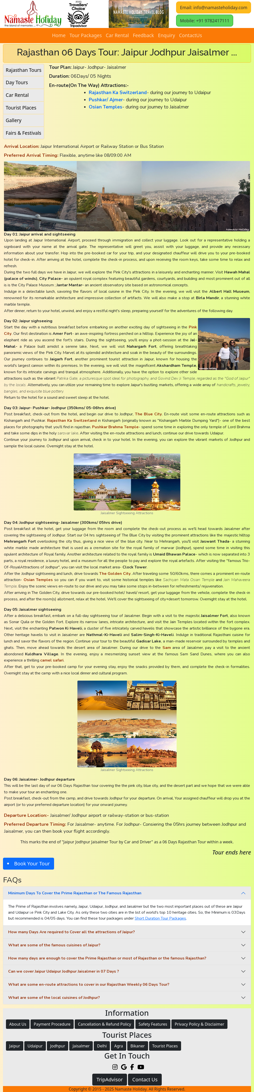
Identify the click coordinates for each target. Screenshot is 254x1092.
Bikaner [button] (137, 1046)
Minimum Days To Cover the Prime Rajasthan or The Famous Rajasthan (74, 893)
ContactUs (190, 35)
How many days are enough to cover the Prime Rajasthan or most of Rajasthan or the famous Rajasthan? (107, 958)
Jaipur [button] (14, 1046)
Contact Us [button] (145, 1079)
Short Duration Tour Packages (160, 918)
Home (59, 35)
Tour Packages (85, 35)
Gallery (13, 120)
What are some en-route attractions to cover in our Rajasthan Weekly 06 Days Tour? (88, 984)
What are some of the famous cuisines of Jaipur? (54, 945)
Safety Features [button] (153, 1024)
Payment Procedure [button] (52, 1024)
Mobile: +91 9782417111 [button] (204, 21)
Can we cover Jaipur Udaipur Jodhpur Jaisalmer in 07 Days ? (63, 971)
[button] (139, 14)
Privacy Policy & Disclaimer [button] (199, 1024)
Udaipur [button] (35, 1046)
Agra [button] (118, 1046)
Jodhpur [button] (57, 1046)
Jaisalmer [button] (81, 1046)
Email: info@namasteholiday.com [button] (213, 7)
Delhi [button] (102, 1046)
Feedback (143, 35)
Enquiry (166, 35)
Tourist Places (21, 107)
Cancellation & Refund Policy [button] (104, 1024)
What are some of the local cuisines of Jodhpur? (54, 997)
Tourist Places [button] (165, 1046)
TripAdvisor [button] (109, 1079)
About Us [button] (17, 1024)
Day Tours (17, 82)
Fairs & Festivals (23, 133)
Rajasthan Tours (23, 70)
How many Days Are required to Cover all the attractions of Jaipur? (71, 932)
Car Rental (117, 35)
